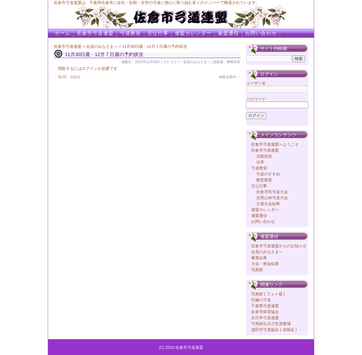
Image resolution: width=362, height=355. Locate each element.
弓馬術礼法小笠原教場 (271, 323)
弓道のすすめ (268, 174)
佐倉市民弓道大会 (272, 192)
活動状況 (264, 156)
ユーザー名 (256, 83)
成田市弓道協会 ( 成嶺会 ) (274, 329)
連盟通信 (228, 33)
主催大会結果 (268, 203)
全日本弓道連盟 (265, 317)
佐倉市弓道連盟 (95, 33)
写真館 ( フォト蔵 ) (268, 294)
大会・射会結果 (265, 263)
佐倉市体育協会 (265, 311)
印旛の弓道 (261, 300)
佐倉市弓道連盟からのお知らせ (279, 246)
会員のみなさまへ (102, 46)
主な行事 (158, 33)
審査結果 (259, 257)
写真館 (257, 269)
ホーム (62, 33)
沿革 (260, 162)
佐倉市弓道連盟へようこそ (275, 144)
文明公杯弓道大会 (272, 197)
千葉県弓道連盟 (265, 306)
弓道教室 (130, 33)
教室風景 (264, 180)
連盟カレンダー (193, 33)
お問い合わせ (261, 33)
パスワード (256, 99)
